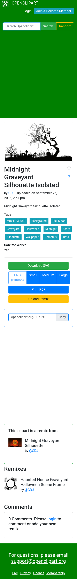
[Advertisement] (38, 74)
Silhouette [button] (13, 237)
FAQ (15, 573)
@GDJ (33, 451)
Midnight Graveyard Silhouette (43, 443)
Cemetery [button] (51, 237)
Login (27, 11)
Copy (62, 317)
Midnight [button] (51, 229)
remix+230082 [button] (16, 221)
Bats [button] (66, 237)
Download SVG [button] (38, 266)
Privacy (25, 573)
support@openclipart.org (38, 561)
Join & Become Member (53, 11)
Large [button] (63, 275)
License (38, 573)
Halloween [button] (32, 229)
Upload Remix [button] (38, 299)
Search (48, 26)
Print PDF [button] (38, 289)
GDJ (11, 193)
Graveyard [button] (13, 229)
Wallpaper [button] (32, 237)
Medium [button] (48, 275)
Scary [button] (66, 229)
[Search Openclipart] (21, 26)
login (51, 518)
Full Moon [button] (59, 221)
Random (65, 26)
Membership (55, 573)
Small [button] (33, 275)
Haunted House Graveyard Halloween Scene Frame (44, 482)
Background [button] (39, 221)
